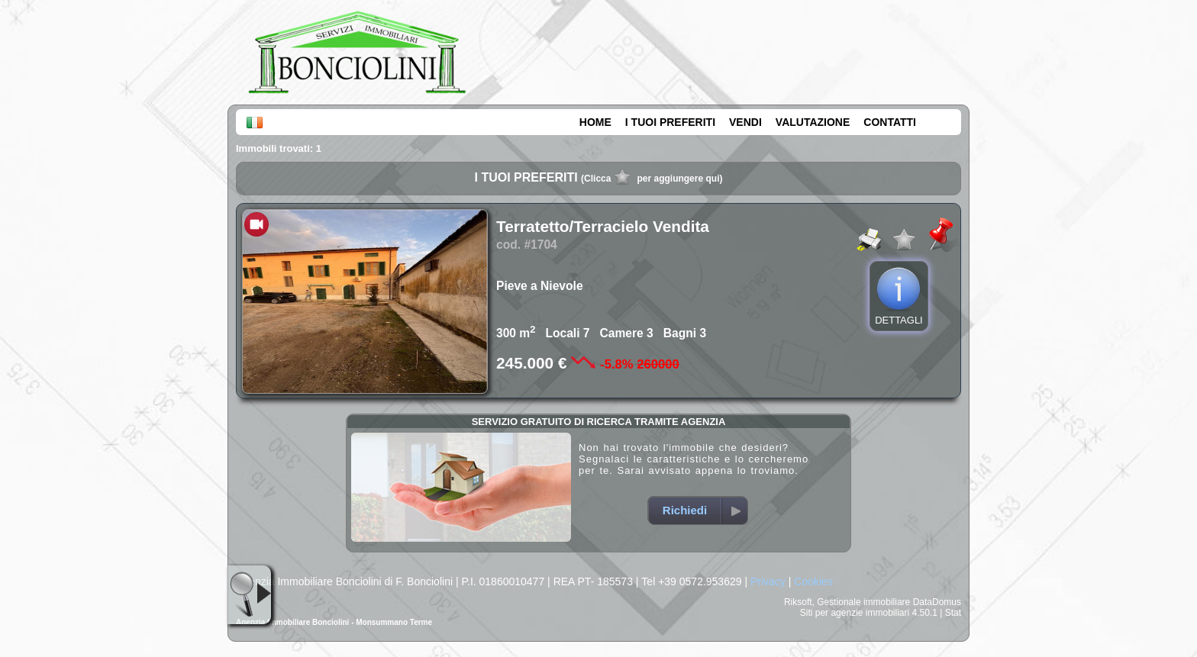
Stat (953, 612)
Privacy (768, 581)
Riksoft (798, 602)
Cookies (813, 581)
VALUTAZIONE (813, 122)
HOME (595, 122)
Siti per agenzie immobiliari (854, 612)
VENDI (745, 122)
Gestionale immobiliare (863, 602)
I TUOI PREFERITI (670, 122)
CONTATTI (889, 122)
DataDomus (937, 602)
